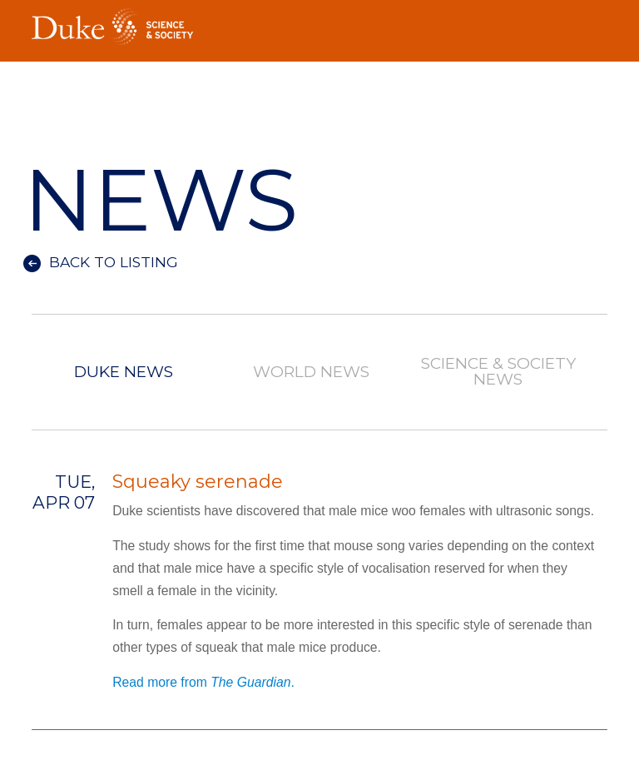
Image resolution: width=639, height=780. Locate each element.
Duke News (123, 372)
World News (311, 372)
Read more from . (203, 682)
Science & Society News (498, 372)
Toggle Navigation (594, 21)
